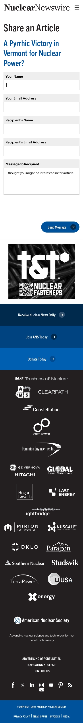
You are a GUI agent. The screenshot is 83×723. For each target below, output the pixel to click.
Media (66, 716)
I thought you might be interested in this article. (41, 181)
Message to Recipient (22, 164)
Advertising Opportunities (41, 658)
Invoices (55, 716)
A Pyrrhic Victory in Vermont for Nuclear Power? (32, 53)
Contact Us (42, 671)
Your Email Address (21, 98)
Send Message (62, 227)
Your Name (14, 76)
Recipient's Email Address (26, 142)
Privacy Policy (22, 716)
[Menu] (76, 7)
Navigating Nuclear (41, 665)
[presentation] (37, 207)
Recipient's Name (19, 120)
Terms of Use (40, 716)
